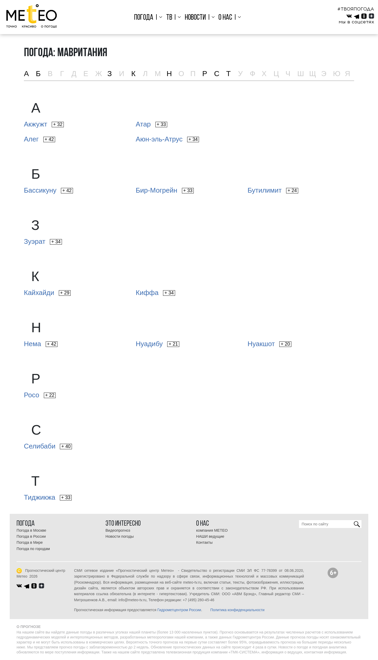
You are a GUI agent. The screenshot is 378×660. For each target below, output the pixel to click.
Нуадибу (157, 344)
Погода (146, 18)
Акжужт (44, 124)
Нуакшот (269, 344)
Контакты (204, 542)
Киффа (155, 293)
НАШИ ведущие (210, 536)
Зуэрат (43, 241)
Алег (39, 139)
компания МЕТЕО (212, 530)
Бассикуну (48, 190)
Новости (195, 18)
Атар (151, 124)
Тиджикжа (48, 497)
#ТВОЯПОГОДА (355, 9)
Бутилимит (273, 190)
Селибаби (48, 446)
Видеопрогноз (118, 530)
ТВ (170, 18)
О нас (224, 18)
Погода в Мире (30, 542)
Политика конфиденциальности (237, 610)
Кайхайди (47, 293)
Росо (40, 395)
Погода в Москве (31, 530)
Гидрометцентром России (179, 610)
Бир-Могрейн (165, 190)
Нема (40, 344)
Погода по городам (33, 549)
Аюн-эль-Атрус (167, 139)
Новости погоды (120, 536)
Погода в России (31, 536)
